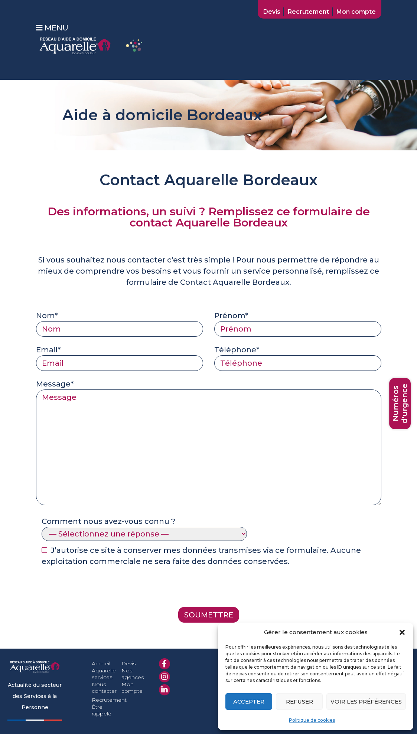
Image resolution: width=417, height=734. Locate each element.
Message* (208, 443)
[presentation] (92, 588)
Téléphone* (297, 356)
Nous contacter (104, 687)
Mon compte (356, 11)
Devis (271, 11)
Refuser (299, 701)
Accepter (248, 701)
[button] (402, 632)
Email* (119, 356)
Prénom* (297, 322)
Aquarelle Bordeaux (251, 282)
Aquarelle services (104, 674)
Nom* (119, 322)
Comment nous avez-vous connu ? (144, 527)
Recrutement (308, 11)
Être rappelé (101, 710)
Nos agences (132, 674)
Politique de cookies (312, 720)
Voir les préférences (366, 701)
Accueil (101, 663)
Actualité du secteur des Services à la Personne (35, 696)
